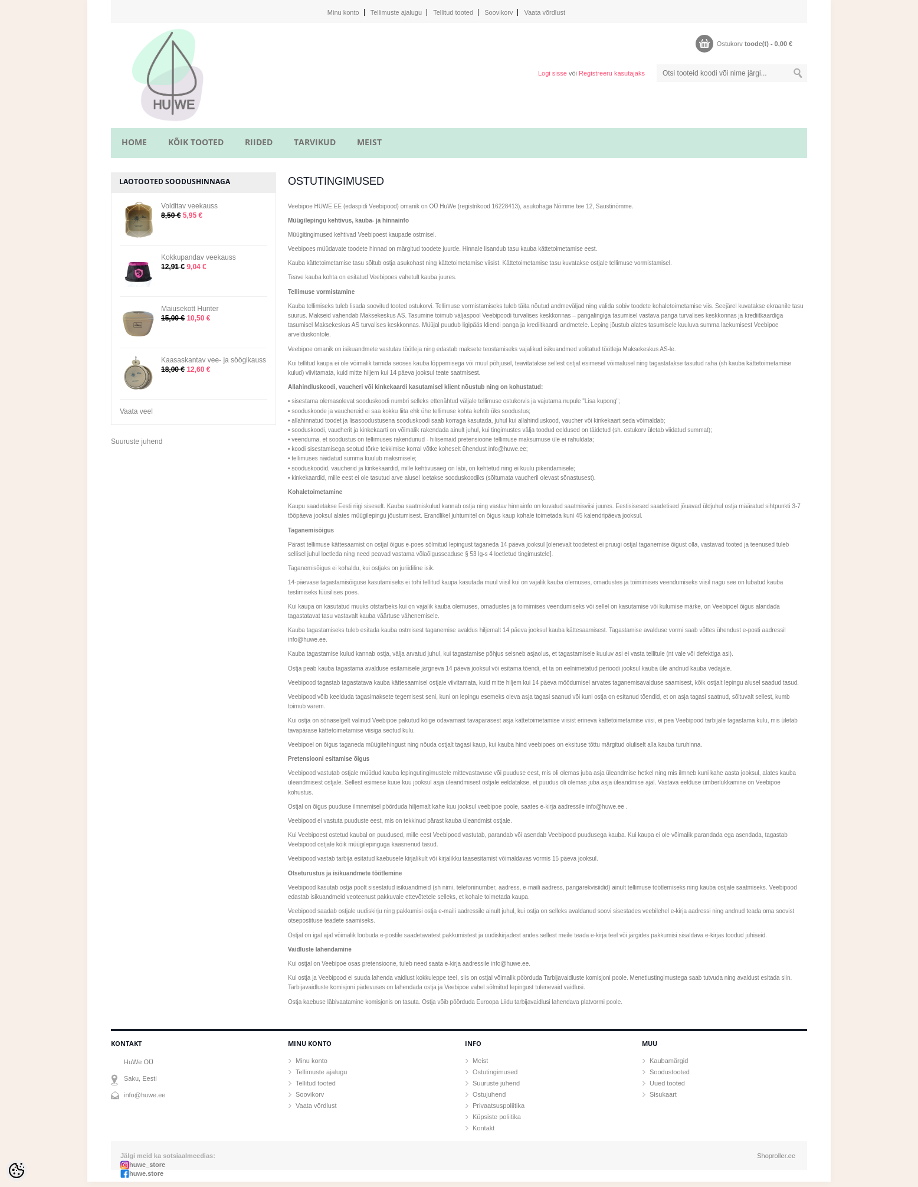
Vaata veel (136, 411)
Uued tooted (667, 1083)
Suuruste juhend (136, 441)
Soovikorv (498, 12)
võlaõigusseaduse (440, 554)
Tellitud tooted (453, 12)
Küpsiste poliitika (497, 1116)
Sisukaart (663, 1094)
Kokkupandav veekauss (198, 257)
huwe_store (147, 1164)
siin (785, 978)
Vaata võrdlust (544, 12)
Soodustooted (670, 1071)
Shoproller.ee (776, 1155)
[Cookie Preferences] (16, 1170)
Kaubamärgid (669, 1060)
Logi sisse (552, 73)
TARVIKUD (315, 142)
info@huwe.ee (145, 1094)
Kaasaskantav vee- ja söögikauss (213, 360)
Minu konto (343, 12)
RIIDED (259, 142)
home (134, 142)
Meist (480, 1060)
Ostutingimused (495, 1071)
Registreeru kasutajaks (612, 73)
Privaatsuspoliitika (498, 1105)
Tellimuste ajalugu (396, 12)
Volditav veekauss (189, 206)
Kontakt (483, 1128)
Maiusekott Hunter (189, 309)
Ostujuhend (489, 1094)
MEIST (369, 142)
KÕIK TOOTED (196, 142)
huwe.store (146, 1173)
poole (613, 1002)
